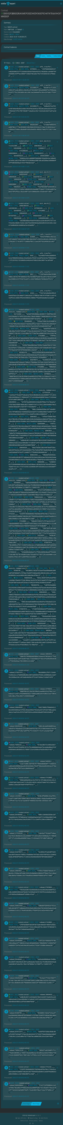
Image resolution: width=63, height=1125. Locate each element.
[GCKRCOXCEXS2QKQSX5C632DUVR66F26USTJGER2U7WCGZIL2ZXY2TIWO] (13, 253)
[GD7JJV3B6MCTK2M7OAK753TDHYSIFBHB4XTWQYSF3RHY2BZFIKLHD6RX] (23, 256)
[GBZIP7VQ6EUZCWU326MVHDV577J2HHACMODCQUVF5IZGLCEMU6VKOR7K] (43, 511)
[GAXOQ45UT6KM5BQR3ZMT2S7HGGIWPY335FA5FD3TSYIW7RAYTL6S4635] (44, 638)
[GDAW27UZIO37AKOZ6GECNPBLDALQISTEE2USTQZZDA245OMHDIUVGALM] (13, 448)
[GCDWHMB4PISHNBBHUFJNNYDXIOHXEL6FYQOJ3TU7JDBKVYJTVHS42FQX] (13, 143)
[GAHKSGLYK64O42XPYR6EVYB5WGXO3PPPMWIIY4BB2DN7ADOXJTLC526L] (32, 179)
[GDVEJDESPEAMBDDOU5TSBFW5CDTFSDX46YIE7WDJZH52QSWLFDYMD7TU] (27, 177)
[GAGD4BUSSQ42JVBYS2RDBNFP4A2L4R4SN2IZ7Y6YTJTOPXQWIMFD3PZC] (13, 409)
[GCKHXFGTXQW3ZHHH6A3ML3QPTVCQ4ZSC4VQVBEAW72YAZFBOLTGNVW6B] (24, 329)
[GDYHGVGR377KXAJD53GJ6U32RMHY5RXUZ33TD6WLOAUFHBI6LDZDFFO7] (13, 141)
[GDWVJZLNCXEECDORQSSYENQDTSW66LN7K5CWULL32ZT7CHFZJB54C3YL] (39, 206)
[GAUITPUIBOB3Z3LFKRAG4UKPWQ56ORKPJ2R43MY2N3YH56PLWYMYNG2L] (39, 630)
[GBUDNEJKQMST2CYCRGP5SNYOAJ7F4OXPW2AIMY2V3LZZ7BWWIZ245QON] (14, 234)
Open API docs (20, 1118)
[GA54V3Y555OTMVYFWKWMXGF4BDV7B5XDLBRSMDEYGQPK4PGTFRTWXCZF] (23, 293)
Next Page (36, 1104)
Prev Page (26, 1104)
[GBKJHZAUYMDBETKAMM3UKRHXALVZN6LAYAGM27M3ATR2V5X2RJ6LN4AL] (37, 143)
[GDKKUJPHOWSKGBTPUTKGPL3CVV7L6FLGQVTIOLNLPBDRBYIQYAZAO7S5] (14, 957)
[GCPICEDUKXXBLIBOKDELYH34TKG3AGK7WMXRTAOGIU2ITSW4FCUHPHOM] (23, 88)
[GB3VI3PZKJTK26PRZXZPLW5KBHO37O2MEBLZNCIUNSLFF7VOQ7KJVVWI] (23, 616)
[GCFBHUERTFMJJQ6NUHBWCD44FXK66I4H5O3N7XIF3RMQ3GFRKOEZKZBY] (24, 585)
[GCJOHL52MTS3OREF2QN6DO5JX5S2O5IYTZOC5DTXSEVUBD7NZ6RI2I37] (37, 213)
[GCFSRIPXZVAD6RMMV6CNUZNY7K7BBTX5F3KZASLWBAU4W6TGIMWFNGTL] (23, 125)
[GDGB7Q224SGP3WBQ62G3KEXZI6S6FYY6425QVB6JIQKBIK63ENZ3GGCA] (30, 312)
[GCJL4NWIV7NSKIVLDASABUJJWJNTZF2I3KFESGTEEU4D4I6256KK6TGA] (27, 153)
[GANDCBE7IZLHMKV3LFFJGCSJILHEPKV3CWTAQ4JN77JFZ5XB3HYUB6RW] (23, 69)
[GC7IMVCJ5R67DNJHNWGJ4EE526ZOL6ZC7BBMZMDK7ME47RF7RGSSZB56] (13, 390)
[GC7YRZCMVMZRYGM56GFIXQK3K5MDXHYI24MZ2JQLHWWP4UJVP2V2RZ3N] (23, 274)
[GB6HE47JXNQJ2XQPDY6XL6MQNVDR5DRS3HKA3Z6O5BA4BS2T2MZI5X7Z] (18, 578)
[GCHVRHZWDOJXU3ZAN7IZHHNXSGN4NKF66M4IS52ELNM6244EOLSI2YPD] (31, 367)
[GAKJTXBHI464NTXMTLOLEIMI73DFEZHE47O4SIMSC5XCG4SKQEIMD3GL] (39, 182)
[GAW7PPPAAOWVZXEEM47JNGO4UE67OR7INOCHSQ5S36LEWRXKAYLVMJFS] (13, 353)
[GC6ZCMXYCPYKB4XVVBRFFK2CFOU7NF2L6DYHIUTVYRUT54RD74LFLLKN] (13, 272)
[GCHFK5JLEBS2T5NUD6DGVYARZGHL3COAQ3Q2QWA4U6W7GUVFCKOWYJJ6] (32, 148)
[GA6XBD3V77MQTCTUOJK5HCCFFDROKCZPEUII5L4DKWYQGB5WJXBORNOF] (27, 146)
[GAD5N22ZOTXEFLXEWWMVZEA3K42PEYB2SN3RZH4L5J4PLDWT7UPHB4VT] (13, 174)
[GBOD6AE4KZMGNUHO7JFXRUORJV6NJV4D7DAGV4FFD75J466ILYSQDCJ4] (31, 535)
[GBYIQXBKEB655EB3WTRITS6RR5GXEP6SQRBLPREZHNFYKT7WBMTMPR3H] (14, 34)
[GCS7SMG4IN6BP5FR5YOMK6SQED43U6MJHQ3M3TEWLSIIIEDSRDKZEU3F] (44, 550)
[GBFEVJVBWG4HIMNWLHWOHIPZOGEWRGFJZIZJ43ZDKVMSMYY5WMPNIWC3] (44, 438)
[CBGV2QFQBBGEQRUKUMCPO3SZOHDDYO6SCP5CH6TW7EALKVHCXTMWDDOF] (34, 67)
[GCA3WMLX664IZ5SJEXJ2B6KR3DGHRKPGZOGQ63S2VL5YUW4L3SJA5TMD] (27, 216)
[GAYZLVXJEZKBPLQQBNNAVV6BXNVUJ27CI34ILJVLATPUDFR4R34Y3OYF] (38, 151)
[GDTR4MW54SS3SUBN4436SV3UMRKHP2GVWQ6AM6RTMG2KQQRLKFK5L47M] (31, 462)
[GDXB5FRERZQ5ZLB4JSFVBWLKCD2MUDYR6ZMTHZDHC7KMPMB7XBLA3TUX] (13, 67)
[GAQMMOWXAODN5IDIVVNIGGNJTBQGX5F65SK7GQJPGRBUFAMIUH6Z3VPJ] (31, 623)
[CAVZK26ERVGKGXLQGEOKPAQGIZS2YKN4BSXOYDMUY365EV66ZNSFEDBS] (34, 310)
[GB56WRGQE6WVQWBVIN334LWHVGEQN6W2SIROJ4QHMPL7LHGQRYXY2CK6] (13, 151)
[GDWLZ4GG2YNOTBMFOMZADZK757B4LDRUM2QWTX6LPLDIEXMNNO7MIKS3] (23, 455)
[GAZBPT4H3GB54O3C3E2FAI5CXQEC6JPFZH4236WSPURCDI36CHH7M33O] (14, 85)
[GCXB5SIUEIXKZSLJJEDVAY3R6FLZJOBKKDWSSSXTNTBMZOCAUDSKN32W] (14, 1011)
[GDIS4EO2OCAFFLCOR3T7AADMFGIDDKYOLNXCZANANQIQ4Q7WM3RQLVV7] (33, 156)
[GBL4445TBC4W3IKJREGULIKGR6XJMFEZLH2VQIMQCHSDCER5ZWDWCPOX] (13, 206)
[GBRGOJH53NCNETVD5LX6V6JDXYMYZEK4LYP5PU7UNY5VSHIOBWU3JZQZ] (27, 184)
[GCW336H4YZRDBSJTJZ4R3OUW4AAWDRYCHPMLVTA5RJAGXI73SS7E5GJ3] (13, 478)
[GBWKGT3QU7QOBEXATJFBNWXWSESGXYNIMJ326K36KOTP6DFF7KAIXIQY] (13, 158)
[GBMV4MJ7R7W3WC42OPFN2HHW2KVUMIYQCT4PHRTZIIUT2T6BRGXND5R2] (13, 122)
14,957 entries (17, 39)
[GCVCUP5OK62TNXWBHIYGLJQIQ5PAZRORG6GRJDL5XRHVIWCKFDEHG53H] (18, 321)
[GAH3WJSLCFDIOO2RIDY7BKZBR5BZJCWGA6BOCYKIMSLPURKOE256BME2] (38, 343)
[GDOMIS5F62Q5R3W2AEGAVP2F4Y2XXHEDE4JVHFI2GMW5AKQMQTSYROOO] (18, 490)
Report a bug (32, 1118)
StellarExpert (8, 3)
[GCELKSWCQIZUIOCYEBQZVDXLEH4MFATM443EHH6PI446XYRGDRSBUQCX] (23, 237)
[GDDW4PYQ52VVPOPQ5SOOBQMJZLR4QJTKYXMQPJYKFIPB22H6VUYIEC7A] (14, 310)
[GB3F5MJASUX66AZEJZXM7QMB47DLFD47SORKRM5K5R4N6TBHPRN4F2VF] (32, 336)
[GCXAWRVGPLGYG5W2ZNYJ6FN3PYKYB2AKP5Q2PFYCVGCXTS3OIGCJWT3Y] (13, 291)
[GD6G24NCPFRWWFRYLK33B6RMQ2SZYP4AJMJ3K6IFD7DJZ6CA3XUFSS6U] (32, 211)
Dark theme (43, 1118)
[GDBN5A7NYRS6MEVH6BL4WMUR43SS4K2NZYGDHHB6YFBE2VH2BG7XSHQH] (36, 504)
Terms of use (24, 1121)
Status (41, 1121)
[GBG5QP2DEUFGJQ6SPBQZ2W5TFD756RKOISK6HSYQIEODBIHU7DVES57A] (27, 208)
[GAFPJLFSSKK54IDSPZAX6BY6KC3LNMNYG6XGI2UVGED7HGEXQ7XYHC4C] (13, 521)
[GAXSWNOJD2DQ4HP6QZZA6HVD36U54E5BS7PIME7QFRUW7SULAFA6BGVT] (38, 174)
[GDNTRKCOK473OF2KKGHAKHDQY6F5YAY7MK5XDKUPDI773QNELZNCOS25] (23, 417)
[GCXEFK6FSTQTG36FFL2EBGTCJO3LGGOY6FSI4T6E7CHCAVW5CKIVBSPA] (13, 566)
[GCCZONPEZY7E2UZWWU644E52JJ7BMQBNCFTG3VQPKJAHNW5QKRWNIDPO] (31, 424)
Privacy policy (33, 1121)
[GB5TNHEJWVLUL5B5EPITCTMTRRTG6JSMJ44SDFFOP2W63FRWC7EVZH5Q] (13, 213)
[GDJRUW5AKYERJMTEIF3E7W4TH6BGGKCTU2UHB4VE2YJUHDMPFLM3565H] (32, 218)
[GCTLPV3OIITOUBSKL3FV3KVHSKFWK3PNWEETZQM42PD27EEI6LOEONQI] (37, 542)
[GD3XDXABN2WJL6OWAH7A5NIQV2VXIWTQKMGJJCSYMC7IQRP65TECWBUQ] (44, 400)
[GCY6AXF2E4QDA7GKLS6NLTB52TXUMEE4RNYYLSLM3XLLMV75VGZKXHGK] (13, 172)
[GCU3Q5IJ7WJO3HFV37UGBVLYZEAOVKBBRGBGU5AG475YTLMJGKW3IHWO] (23, 528)
